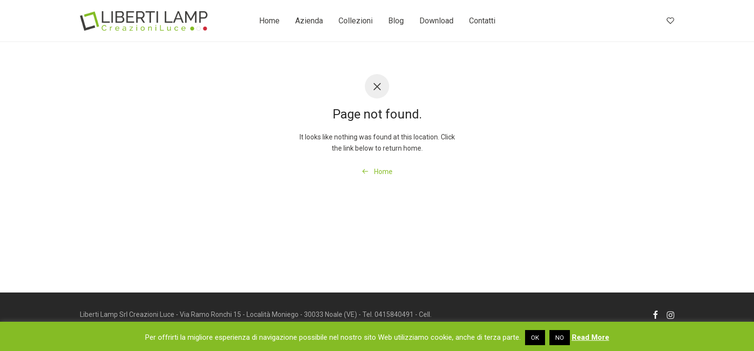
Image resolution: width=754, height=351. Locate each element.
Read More (590, 337)
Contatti (482, 20)
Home (269, 20)
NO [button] (559, 337)
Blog (396, 20)
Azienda (309, 20)
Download (436, 20)
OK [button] (535, 337)
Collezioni (356, 20)
